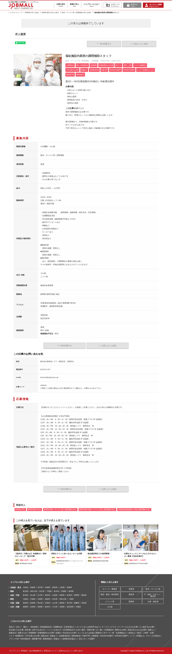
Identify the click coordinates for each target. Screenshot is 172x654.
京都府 (32, 599)
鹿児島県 (70, 607)
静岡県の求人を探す (32, 12)
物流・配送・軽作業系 (110, 594)
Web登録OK (25, 639)
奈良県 (54, 599)
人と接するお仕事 (146, 627)
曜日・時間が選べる (90, 630)
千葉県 (49, 591)
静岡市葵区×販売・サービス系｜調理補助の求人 (97, 509)
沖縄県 (78, 607)
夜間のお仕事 (120, 630)
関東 (12, 591)
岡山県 (40, 603)
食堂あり (132, 633)
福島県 (69, 587)
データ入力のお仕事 (129, 627)
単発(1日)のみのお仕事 (137, 630)
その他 (109, 607)
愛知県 (84, 595)
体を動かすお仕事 (16, 630)
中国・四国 (14, 603)
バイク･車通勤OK (16, 636)
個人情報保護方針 (35, 651)
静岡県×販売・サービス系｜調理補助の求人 (60, 509)
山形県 (62, 587)
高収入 (11, 627)
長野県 (62, 595)
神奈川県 (33, 591)
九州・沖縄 (14, 607)
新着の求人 (74, 5)
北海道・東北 (15, 587)
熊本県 (47, 607)
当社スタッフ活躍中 (86, 639)
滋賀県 (47, 599)
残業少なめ (22, 633)
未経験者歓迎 (64, 636)
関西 (12, 599)
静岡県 (76, 595)
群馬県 (71, 591)
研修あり (57, 639)
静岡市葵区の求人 (34, 509)
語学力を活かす (38, 630)
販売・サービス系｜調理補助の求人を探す (76, 12)
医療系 (131, 601)
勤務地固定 (47, 639)
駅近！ (140, 633)
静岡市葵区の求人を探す (50, 12)
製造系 (131, 594)
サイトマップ (13, 651)
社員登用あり (69, 627)
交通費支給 (57, 627)
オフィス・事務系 (109, 589)
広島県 (47, 603)
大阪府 (25, 599)
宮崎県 (62, 607)
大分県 (54, 607)
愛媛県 (76, 603)
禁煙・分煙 (148, 633)
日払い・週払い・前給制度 (27, 627)
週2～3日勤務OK (106, 630)
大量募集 (94, 636)
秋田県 (54, 587)
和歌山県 (62, 599)
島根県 (32, 603)
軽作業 (28, 630)
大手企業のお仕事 (32, 636)
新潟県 (25, 595)
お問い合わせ (78, 651)
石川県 (40, 595)
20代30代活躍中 (106, 636)
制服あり (53, 636)
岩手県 (40, 587)
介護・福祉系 (153, 601)
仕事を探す (60, 5)
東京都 (25, 591)
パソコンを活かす (54, 630)
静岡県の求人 (20, 509)
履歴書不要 (36, 639)
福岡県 (25, 607)
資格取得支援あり (69, 639)
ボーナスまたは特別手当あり (88, 627)
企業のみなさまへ (65, 651)
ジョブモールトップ (15, 12)
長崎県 (40, 607)
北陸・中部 (14, 595)
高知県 (84, 603)
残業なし (151, 630)
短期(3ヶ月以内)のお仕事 (65, 633)
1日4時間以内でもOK (71, 630)
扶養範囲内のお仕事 (46, 633)
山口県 (54, 603)
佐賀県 (32, 607)
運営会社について (50, 651)
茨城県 (63, 591)
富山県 (32, 595)
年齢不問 (85, 636)
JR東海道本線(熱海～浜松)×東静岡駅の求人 (134, 509)
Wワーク (107, 633)
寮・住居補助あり (119, 633)
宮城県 (47, 587)
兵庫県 (40, 599)
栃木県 (56, 591)
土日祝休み (155, 636)
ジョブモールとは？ (91, 5)
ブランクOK (14, 639)
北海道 (25, 587)
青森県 (32, 587)
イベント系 (109, 601)
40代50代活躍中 (121, 636)
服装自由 (44, 636)
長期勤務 (32, 633)
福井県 (47, 595)
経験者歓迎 (76, 636)
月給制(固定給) (45, 627)
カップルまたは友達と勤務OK (89, 633)
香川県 (69, 603)
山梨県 (54, 595)
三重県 (71, 599)
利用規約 (24, 651)
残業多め (12, 633)
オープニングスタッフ (111, 627)
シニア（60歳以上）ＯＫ (139, 636)
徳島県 (62, 603)
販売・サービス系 (153, 589)
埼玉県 (41, 591)
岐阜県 (69, 595)
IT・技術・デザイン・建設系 (153, 595)
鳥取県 (25, 603)
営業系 (131, 589)
